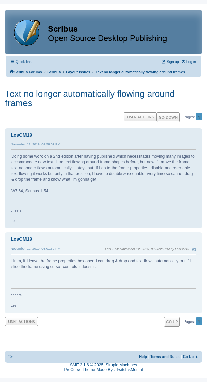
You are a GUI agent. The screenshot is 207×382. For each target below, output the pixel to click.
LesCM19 (21, 135)
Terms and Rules (165, 356)
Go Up (172, 321)
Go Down (168, 117)
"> (10, 356)
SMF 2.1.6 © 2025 (86, 365)
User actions (140, 116)
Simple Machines (121, 365)
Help (143, 356)
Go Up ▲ (191, 356)
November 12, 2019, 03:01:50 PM (36, 248)
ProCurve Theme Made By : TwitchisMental (103, 369)
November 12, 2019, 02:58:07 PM (36, 144)
